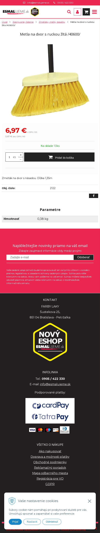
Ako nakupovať (50, 451)
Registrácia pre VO (50, 478)
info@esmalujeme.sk (38, 2)
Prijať (15, 521)
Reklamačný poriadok (50, 467)
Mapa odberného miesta (50, 473)
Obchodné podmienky (50, 462)
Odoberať (83, 257)
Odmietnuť (52, 521)
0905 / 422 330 (65, 2)
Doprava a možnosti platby (50, 456)
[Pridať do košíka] (59, 157)
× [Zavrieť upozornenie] (95, 528)
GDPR (50, 484)
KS (14, 157)
